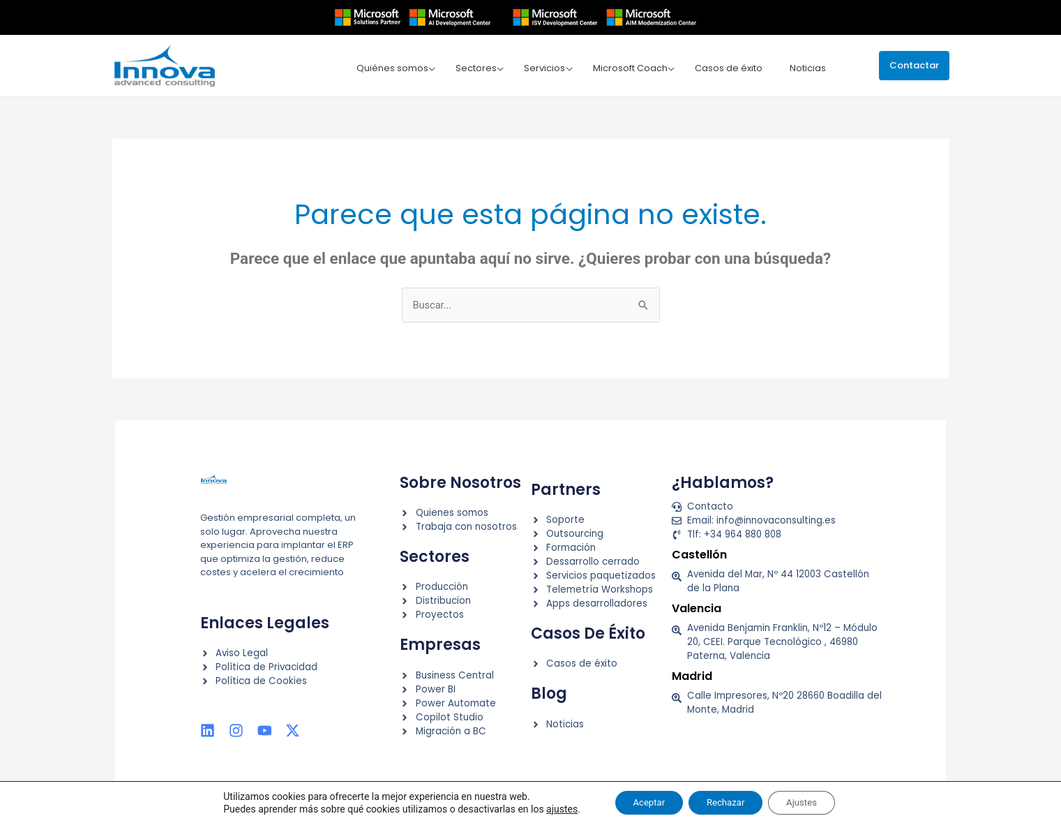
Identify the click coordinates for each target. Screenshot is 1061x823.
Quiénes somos (403, 67)
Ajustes (809, 801)
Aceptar (641, 801)
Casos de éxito (731, 67)
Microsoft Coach (634, 67)
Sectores (485, 67)
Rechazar (725, 801)
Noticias (808, 67)
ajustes (550, 807)
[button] (914, 65)
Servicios (551, 67)
